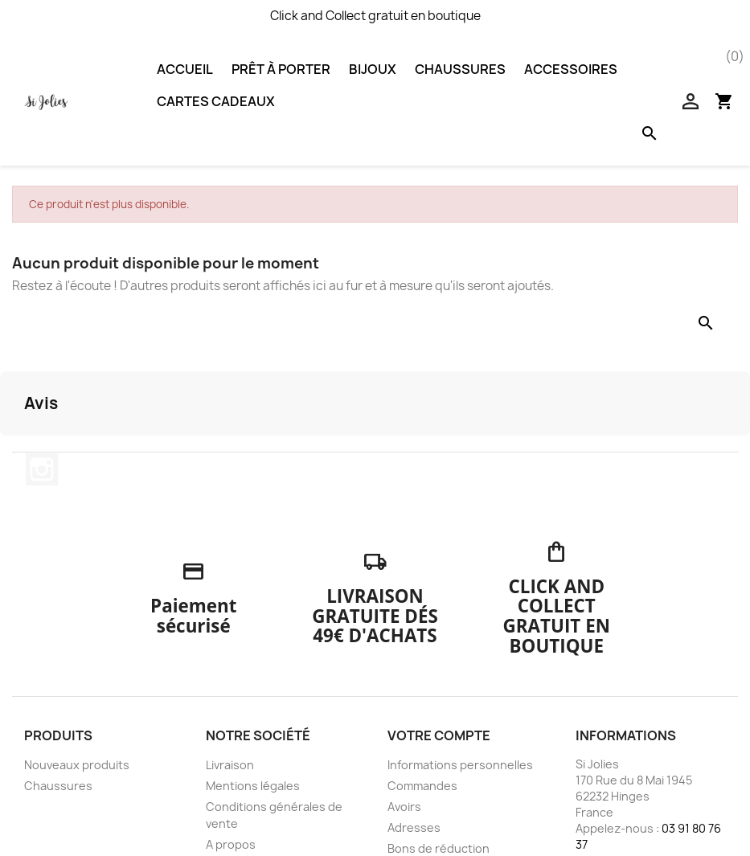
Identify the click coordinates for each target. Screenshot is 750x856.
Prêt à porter (281, 69)
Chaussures (460, 69)
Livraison (230, 764)
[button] (13, 452)
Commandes (422, 785)
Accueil (185, 69)
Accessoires (570, 69)
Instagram (42, 469)
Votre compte (438, 735)
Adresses (414, 827)
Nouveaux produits (76, 764)
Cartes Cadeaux (216, 101)
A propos (231, 844)
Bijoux (372, 69)
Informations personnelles (460, 764)
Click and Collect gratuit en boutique (375, 15)
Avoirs (404, 806)
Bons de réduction (438, 848)
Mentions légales (253, 785)
